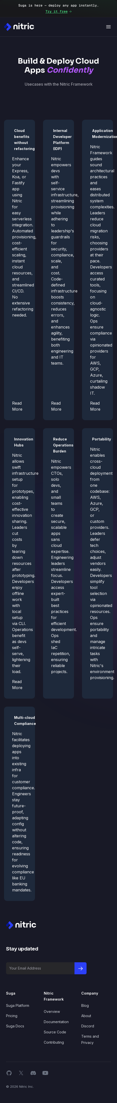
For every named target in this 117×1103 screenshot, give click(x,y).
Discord (87, 1026)
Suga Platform (17, 1005)
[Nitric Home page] (19, 26)
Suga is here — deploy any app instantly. (58, 9)
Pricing (11, 1016)
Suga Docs (15, 1026)
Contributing (54, 1042)
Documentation (56, 1022)
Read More (17, 406)
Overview (52, 1011)
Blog (85, 1005)
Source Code (55, 1032)
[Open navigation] (108, 26)
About (86, 1016)
